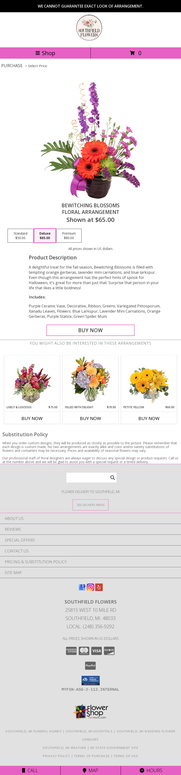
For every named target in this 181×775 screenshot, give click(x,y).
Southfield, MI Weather (64, 748)
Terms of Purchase (92, 756)
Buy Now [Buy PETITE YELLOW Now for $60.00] (149, 418)
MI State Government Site (114, 748)
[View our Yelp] (99, 589)
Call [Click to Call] (30, 770)
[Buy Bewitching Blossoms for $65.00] (90, 330)
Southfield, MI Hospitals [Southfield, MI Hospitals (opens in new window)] (89, 731)
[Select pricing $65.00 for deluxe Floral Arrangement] (44, 236)
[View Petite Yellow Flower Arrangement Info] (149, 380)
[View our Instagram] (90, 589)
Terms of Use (126, 756)
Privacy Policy (56, 756)
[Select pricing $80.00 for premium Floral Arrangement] (69, 236)
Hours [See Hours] (151, 770)
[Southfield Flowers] (90, 40)
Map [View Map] (90, 770)
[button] (91, 680)
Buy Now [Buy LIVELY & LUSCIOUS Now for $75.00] (32, 418)
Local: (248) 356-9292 (90, 626)
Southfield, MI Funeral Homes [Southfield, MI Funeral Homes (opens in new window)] (33, 731)
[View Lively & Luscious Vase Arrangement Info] (32, 380)
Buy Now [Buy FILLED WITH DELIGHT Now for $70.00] (90, 418)
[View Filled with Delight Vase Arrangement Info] (90, 380)
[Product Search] (91, 477)
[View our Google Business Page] (82, 589)
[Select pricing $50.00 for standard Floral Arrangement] (20, 236)
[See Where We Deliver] (90, 504)
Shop (45, 53)
